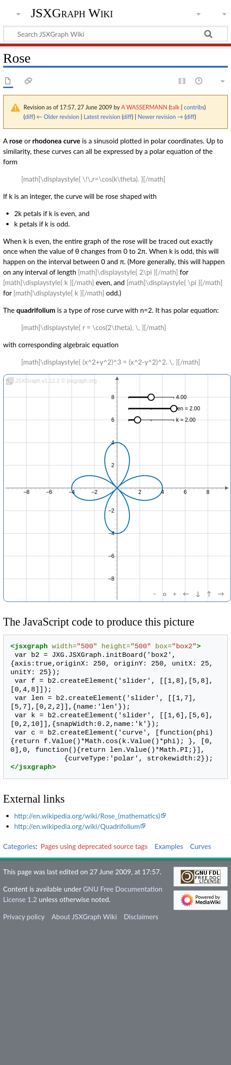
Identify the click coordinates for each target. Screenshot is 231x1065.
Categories (19, 846)
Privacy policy (23, 916)
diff (29, 116)
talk (174, 107)
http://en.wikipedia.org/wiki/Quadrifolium (77, 826)
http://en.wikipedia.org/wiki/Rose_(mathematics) (87, 816)
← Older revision (57, 116)
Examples (168, 846)
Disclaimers (141, 916)
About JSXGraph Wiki (84, 916)
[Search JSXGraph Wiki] (115, 33)
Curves (200, 846)
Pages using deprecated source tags (94, 846)
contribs (194, 107)
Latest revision (102, 116)
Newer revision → (160, 116)
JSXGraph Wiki (72, 13)
